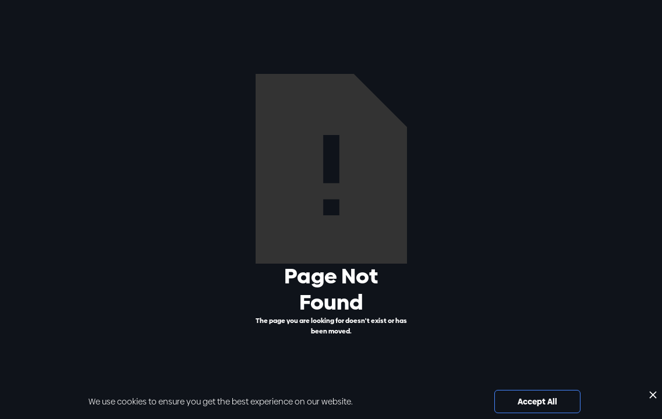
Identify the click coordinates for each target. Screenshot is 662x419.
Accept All (537, 401)
